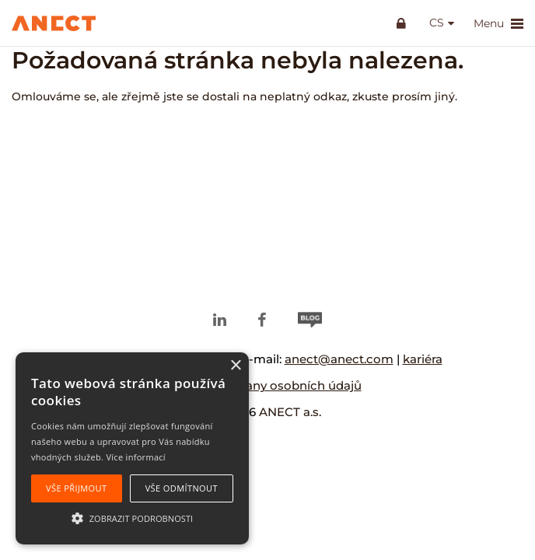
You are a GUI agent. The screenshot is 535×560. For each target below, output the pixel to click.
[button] (132, 517)
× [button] (235, 366)
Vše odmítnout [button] (181, 488)
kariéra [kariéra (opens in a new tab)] (422, 359)
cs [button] (436, 23)
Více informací (136, 457)
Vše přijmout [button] (76, 488)
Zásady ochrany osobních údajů (268, 385)
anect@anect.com (339, 359)
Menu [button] (498, 24)
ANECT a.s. (290, 411)
